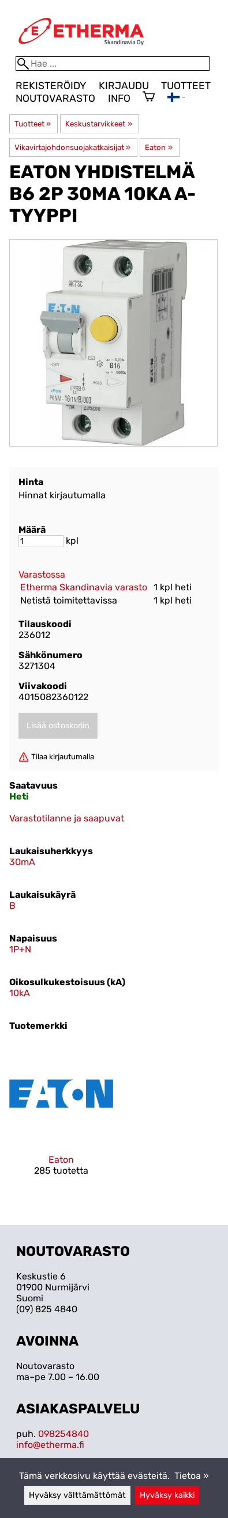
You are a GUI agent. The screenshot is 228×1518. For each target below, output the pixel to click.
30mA (22, 861)
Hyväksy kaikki (167, 1495)
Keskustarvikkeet (98, 124)
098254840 (63, 1433)
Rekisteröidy (51, 85)
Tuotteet (186, 85)
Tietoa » (191, 1475)
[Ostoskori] (149, 97)
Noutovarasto (55, 98)
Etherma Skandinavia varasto (83, 587)
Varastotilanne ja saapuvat (66, 818)
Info (119, 98)
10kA (19, 992)
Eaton (158, 147)
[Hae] (113, 63)
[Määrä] (40, 541)
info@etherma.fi (50, 1444)
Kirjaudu (124, 85)
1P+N (20, 949)
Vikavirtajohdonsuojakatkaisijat (72, 147)
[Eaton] (61, 1119)
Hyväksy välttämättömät (77, 1495)
